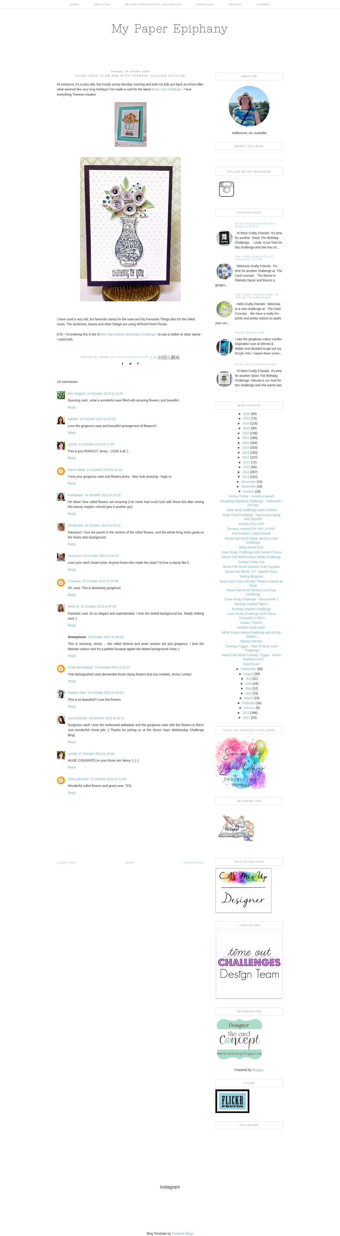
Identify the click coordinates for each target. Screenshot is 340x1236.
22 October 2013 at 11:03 (108, 779)
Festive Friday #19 (251, 562)
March (248, 698)
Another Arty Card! (251, 524)
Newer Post (194, 862)
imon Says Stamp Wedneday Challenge (127, 334)
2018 (245, 452)
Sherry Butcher (78, 779)
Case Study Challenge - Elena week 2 (251, 599)
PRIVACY (235, 4)
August (249, 674)
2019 (245, 447)
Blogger (257, 1070)
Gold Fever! (251, 664)
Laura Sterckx (77, 718)
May (248, 688)
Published (205, 4)
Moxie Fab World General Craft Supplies (251, 566)
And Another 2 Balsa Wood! (251, 533)
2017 (245, 457)
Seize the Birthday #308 (255, 364)
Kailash (73, 419)
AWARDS (263, 4)
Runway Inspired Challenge (251, 609)
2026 (246, 413)
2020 (245, 443)
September (248, 669)
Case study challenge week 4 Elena (251, 510)
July (248, 678)
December (248, 482)
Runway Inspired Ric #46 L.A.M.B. (251, 529)
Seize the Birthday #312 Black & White (255, 225)
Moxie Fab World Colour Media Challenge (251, 557)
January (249, 708)
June (248, 683)
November (248, 486)
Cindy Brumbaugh (80, 667)
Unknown (74, 581)
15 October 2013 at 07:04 (98, 606)
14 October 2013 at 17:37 (96, 444)
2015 (246, 467)
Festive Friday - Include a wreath (251, 496)
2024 (245, 423)
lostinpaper (75, 495)
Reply (72, 407)
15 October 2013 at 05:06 (100, 581)
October (248, 491)
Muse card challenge (166, 89)
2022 (245, 433)
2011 (246, 717)
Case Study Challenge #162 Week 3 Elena (251, 552)
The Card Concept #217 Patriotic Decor (254, 258)
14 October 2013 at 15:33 (98, 419)
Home (74, 4)
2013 (245, 477)
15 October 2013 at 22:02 (106, 692)
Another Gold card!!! (251, 627)
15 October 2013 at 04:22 (101, 556)
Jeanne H (74, 556)
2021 (245, 438)
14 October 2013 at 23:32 (102, 525)
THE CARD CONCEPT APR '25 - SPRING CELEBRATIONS (258, 296)
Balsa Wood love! (251, 547)
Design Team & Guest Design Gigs (153, 4)
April (248, 693)
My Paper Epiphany (169, 28)
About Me (102, 4)
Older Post (66, 862)
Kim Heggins (77, 393)
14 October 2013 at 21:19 (104, 470)
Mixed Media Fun (249, 332)
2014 (245, 472)
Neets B (73, 606)
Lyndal (72, 444)
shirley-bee (75, 525)
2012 (245, 713)
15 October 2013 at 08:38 (105, 637)
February (248, 703)
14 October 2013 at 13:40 (105, 393)
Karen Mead (76, 470)
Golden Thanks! (251, 623)
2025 (246, 418)
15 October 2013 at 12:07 (112, 667)
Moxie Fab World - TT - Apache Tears (251, 571)
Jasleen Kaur (77, 692)
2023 (246, 428)
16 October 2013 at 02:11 (107, 718)
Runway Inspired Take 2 (251, 604)
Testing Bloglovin (251, 576)
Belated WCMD (251, 641)
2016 (246, 462)
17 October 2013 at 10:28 (96, 753)
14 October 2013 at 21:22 (103, 495)
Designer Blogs (182, 1233)
